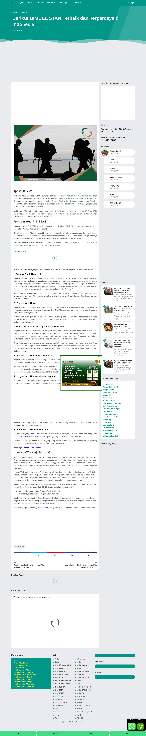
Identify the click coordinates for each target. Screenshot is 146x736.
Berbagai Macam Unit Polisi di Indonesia (122, 325)
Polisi (56, 709)
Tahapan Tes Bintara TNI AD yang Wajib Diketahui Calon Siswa (123, 308)
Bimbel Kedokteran (83, 671)
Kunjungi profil (114, 153)
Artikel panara (19, 546)
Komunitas (80, 699)
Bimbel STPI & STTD (84, 687)
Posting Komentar (17, 30)
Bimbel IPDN (59, 668)
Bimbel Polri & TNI (83, 678)
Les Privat (80, 702)
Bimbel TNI (80, 693)
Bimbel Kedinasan (61, 671)
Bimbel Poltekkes (78, 204)
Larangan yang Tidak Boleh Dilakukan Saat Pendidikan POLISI (122, 290)
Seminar (58, 712)
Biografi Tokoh (60, 696)
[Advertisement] (73, 63)
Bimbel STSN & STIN (84, 690)
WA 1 (18, 734)
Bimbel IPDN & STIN (83, 668)
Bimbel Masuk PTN (61, 674)
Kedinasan (58, 699)
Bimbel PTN (81, 681)
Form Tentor (50, 3)
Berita (57, 662)
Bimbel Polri (77, 3)
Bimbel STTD (59, 693)
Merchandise (59, 706)
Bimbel (79, 662)
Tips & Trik (80, 715)
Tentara (57, 715)
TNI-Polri (80, 718)
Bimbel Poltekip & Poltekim (63, 681)
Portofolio (39, 3)
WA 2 (55, 734)
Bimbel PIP (80, 674)
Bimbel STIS (81, 684)
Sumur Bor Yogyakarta (84, 712)
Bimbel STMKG (60, 687)
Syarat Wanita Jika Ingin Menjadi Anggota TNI (123, 361)
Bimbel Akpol (62, 3)
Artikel (30, 3)
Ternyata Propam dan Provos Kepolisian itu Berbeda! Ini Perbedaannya (122, 343)
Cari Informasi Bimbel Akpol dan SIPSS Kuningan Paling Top (81, 566)
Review (79, 709)
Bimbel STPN (59, 690)
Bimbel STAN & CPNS (62, 684)
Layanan (22, 3)
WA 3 (91, 734)
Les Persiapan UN (61, 702)
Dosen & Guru (81, 696)
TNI (56, 718)
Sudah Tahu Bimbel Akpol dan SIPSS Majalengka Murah (29, 566)
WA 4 (128, 734)
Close (99, 356)
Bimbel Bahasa (82, 665)
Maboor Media (80, 722)
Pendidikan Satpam (83, 706)
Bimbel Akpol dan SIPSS (63, 665)
